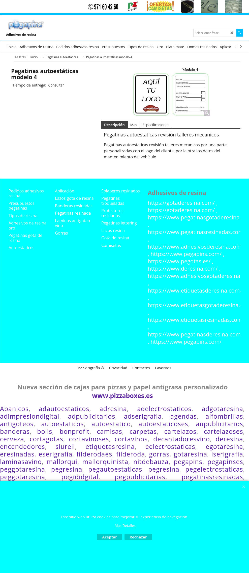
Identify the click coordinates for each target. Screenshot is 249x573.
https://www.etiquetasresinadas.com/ (196, 319)
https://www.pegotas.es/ (179, 261)
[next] (240, 46)
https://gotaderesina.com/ (181, 202)
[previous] (235, 46)
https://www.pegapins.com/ (186, 253)
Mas (133, 124)
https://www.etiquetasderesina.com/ (195, 290)
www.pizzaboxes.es (122, 395)
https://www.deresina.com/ (183, 268)
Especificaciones (156, 124)
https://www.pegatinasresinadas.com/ (196, 232)
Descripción (114, 124)
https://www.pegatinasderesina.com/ (195, 334)
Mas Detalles (125, 525)
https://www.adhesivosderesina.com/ (195, 246)
